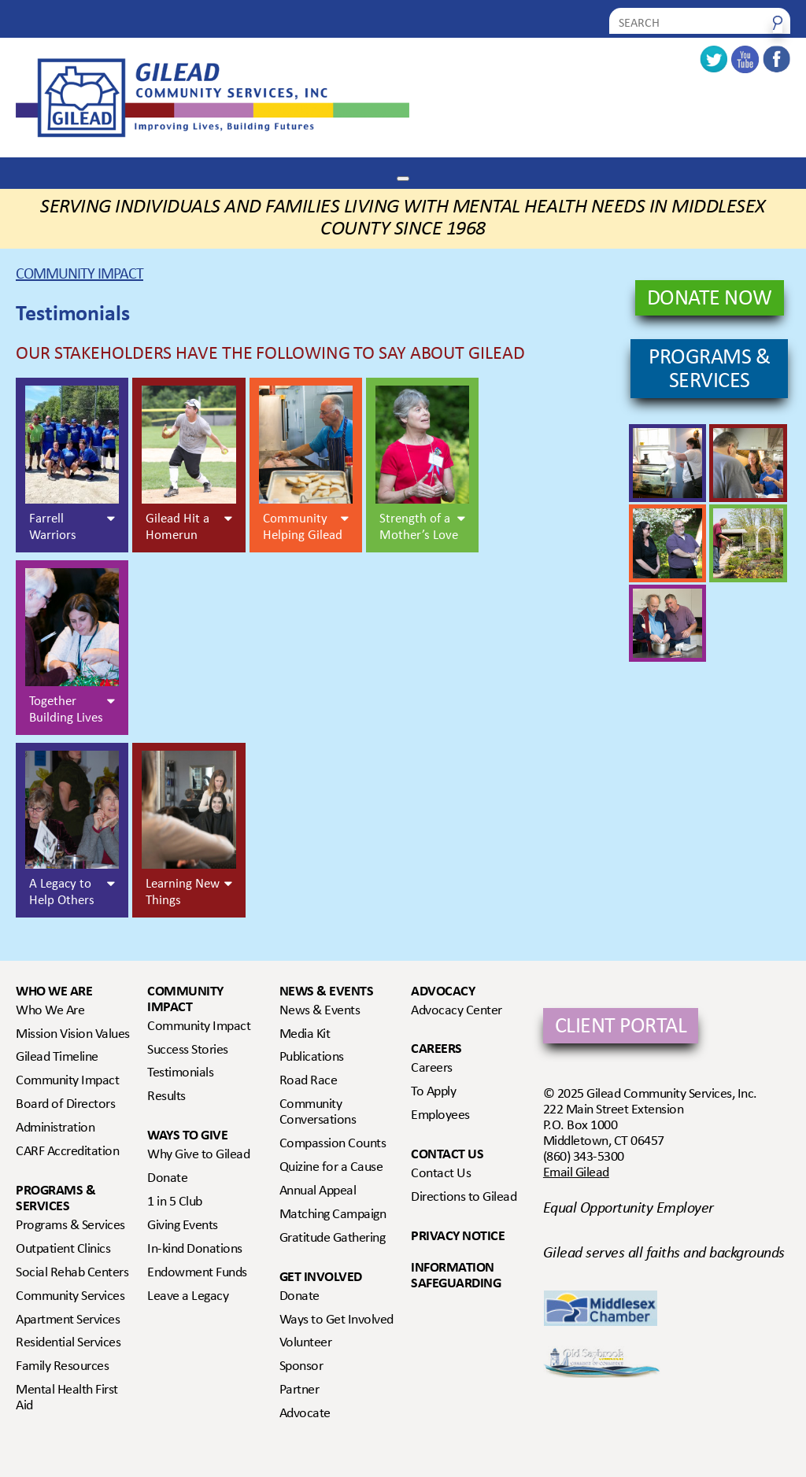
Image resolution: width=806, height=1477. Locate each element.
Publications (311, 1057)
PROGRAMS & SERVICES (709, 370)
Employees (440, 1116)
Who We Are (54, 991)
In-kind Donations (194, 1249)
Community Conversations (318, 1112)
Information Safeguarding (456, 1276)
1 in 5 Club (174, 1202)
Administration (55, 1128)
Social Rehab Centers (72, 1273)
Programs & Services (55, 1198)
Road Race (308, 1081)
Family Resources (62, 1367)
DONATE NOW (709, 300)
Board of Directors (65, 1105)
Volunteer (305, 1343)
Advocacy (443, 991)
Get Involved (320, 1277)
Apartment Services (68, 1320)
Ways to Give (187, 1135)
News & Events (326, 991)
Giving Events (182, 1226)
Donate (167, 1179)
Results (166, 1097)
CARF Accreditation (67, 1152)
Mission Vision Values (73, 1035)
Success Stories (187, 1050)
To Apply (433, 1092)
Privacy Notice (458, 1236)
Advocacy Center (456, 1011)
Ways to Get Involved (336, 1320)
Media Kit (305, 1035)
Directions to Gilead (463, 1198)
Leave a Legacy (187, 1297)
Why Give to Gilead (198, 1155)
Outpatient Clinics (63, 1249)
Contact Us (447, 1154)
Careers (436, 1049)
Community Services (70, 1297)
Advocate (305, 1414)
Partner (299, 1390)
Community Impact (79, 275)
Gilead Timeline (57, 1057)
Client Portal (621, 1027)
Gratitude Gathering (332, 1238)
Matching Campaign (332, 1215)
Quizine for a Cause (331, 1168)
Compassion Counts (332, 1144)
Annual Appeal (318, 1191)
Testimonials (180, 1073)
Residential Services (68, 1343)
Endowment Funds (197, 1273)
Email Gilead (576, 1173)
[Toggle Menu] (403, 178)
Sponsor (301, 1367)
